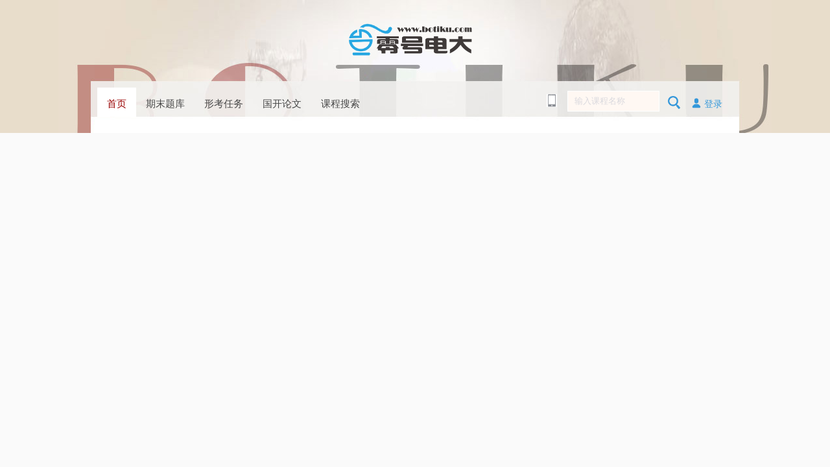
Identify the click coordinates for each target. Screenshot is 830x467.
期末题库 (165, 103)
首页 (116, 103)
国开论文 (282, 103)
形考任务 (223, 103)
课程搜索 (340, 103)
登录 (706, 103)
